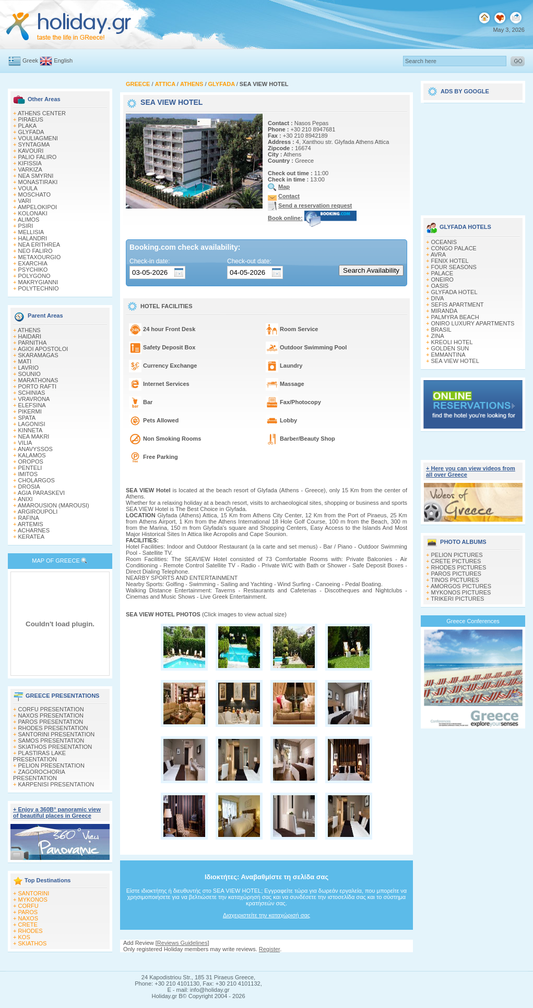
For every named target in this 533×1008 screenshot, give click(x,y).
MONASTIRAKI (38, 182)
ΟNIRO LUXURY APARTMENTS (473, 323)
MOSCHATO (34, 194)
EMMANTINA (448, 354)
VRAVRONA (34, 399)
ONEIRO (442, 279)
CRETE (28, 924)
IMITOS (28, 474)
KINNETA (30, 430)
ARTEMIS (30, 524)
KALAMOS (32, 455)
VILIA (25, 443)
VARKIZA (30, 169)
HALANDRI (33, 238)
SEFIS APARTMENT (457, 304)
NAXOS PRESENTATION (51, 715)
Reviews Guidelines (182, 943)
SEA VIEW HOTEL (455, 361)
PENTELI (30, 468)
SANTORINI (34, 893)
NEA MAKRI (34, 436)
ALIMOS (29, 219)
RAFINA (28, 518)
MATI (24, 361)
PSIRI (25, 226)
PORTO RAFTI (37, 386)
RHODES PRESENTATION (53, 728)
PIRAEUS (30, 119)
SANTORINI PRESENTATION (56, 734)
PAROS (28, 912)
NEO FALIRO (35, 251)
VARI (24, 201)
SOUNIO (29, 374)
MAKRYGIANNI (38, 282)
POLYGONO (34, 276)
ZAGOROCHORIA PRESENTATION (39, 775)
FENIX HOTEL (450, 261)
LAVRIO (28, 368)
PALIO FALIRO (37, 157)
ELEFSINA (32, 405)
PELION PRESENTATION (51, 765)
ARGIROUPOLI (37, 511)
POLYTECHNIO (38, 288)
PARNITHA (32, 342)
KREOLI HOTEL (452, 342)
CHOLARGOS (36, 480)
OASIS (440, 286)
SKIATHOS (32, 943)
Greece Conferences (473, 621)
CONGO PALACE (454, 248)
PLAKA (27, 126)
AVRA (438, 254)
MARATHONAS (38, 380)
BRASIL (441, 329)
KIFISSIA (30, 163)
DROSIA (29, 486)
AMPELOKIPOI (37, 207)
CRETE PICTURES (456, 561)
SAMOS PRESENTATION (51, 740)
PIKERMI (30, 411)
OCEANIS (444, 242)
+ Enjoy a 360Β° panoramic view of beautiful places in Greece (57, 812)
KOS (24, 937)
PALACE (442, 273)
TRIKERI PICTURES (457, 599)
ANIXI (25, 499)
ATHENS (29, 330)
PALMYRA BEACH (455, 317)
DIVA (437, 298)
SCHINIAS (31, 393)
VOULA (28, 188)
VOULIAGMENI (38, 138)
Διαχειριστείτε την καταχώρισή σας (266, 915)
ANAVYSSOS (35, 449)
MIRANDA (444, 311)
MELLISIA (31, 232)
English (63, 60)
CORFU (28, 906)
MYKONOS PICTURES (461, 592)
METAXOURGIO (39, 257)
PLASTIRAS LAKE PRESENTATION (39, 756)
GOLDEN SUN (450, 348)
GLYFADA (31, 132)
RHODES (30, 931)
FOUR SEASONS (454, 267)
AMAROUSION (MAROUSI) (53, 505)
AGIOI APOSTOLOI (43, 349)
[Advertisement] (473, 155)
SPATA (27, 418)
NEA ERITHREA (39, 244)
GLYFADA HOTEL (454, 292)
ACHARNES (34, 530)
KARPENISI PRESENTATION (56, 784)
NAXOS (28, 918)
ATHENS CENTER (42, 113)
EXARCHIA (33, 263)
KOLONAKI (33, 213)
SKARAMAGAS (38, 355)
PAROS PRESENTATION (51, 722)
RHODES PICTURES (459, 567)
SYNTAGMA (34, 144)
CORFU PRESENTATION (51, 709)
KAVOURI (31, 151)
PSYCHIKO (33, 269)
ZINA (437, 336)
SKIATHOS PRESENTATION (55, 747)
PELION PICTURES (457, 555)
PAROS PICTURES (456, 573)
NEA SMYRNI (36, 176)
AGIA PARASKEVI (41, 493)
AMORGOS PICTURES (461, 586)
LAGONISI (31, 424)
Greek (30, 60)
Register (269, 949)
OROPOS (30, 461)
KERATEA (31, 536)
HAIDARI (30, 336)
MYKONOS (33, 899)
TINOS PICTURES (455, 580)
